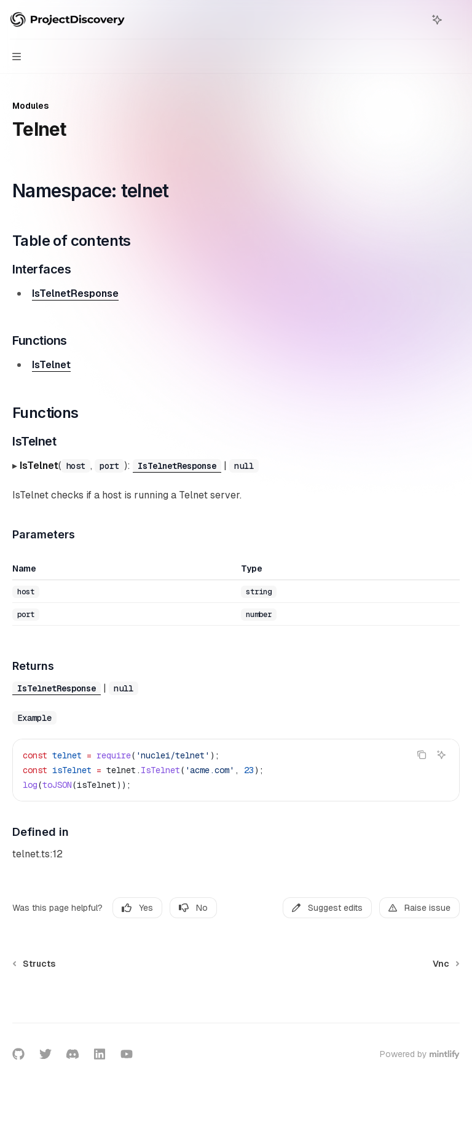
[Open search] (414, 20)
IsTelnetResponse (75, 293)
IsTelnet (51, 364)
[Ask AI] (441, 755)
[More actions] (456, 19)
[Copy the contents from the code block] (422, 755)
